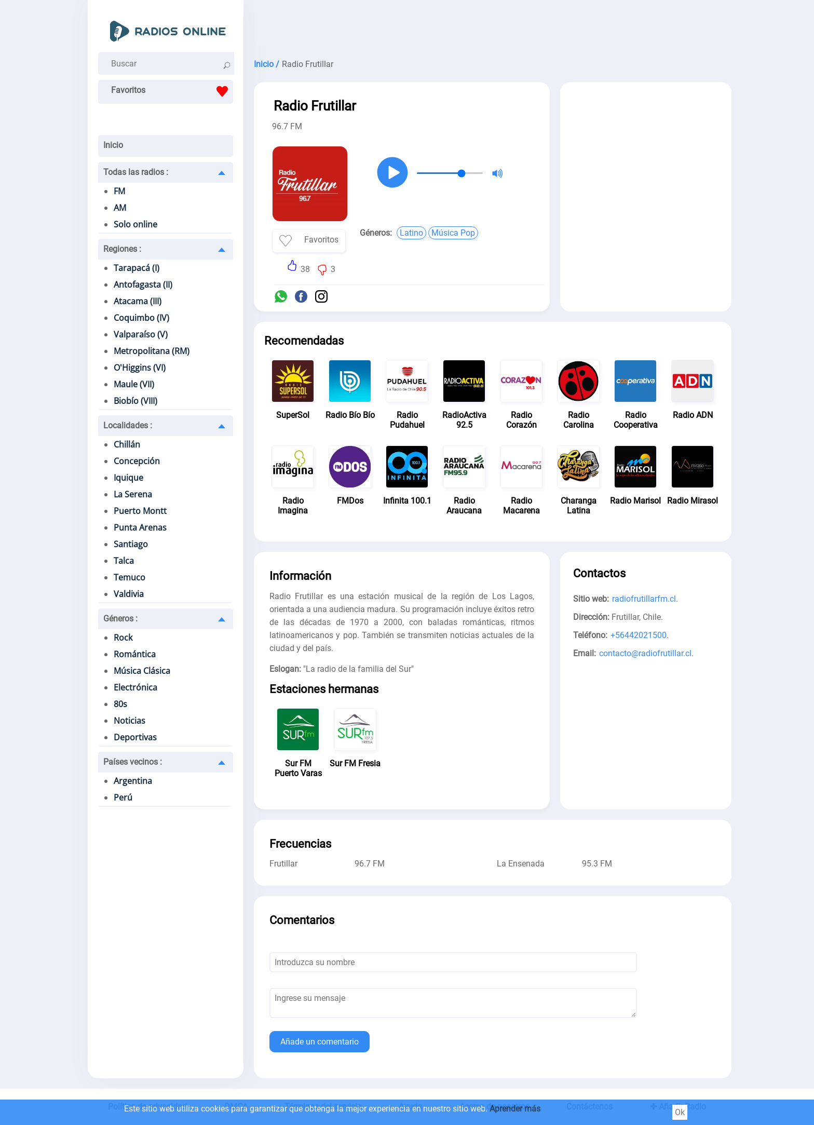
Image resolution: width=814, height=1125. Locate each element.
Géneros (120, 619)
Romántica (135, 654)
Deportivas (135, 737)
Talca (124, 560)
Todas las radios (135, 172)
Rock (123, 637)
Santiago (131, 544)
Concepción (137, 461)
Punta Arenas (140, 527)
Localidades (127, 425)
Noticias (129, 720)
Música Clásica (142, 670)
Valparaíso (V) (141, 334)
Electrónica (135, 687)
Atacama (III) (137, 301)
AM (120, 207)
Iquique (128, 477)
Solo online (135, 224)
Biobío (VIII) (135, 400)
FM (119, 191)
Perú (123, 797)
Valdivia (129, 594)
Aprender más (515, 1109)
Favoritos (172, 91)
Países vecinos (132, 762)
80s (120, 704)
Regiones (122, 249)
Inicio (113, 145)
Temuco (129, 577)
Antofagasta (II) (143, 284)
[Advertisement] (492, 26)
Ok (680, 1112)
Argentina (133, 781)
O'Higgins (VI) (140, 367)
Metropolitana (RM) (151, 351)
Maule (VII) (134, 384)
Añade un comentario (319, 1042)
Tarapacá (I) (136, 268)
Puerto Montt (140, 511)
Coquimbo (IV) (141, 317)
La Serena (133, 494)
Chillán (127, 444)
